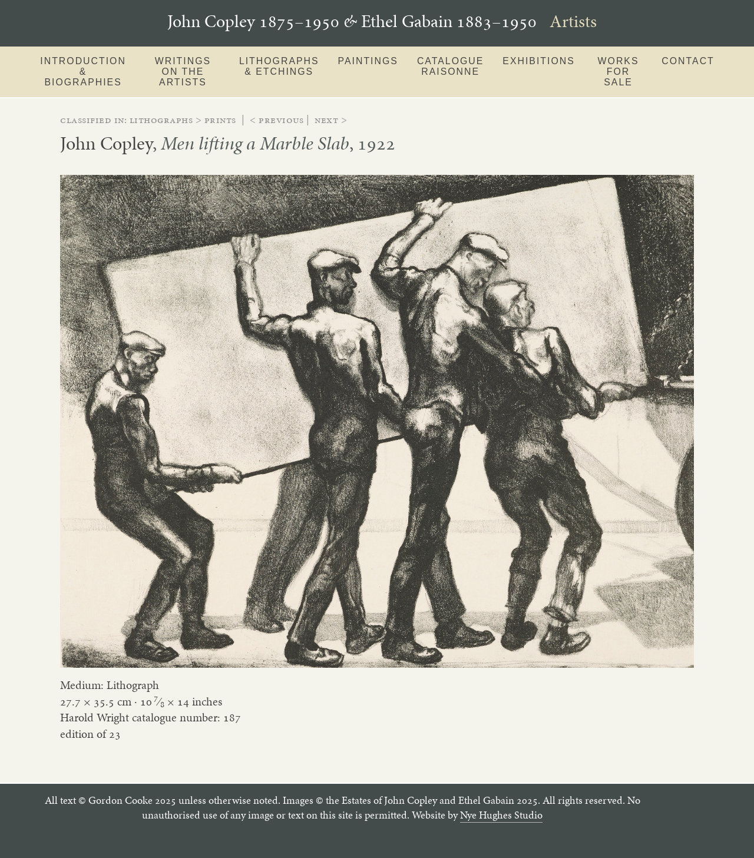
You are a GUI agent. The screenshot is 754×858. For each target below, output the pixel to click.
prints (220, 119)
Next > (331, 119)
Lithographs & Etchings (279, 66)
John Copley (106, 143)
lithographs (161, 119)
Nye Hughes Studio (501, 815)
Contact (688, 61)
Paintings (368, 61)
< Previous (276, 119)
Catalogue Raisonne (450, 66)
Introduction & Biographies (83, 71)
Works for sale (618, 71)
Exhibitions (538, 61)
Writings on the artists (183, 71)
